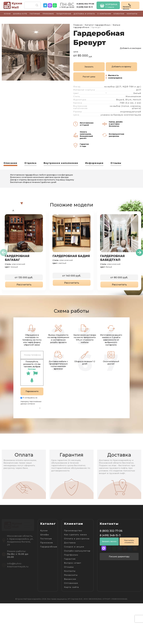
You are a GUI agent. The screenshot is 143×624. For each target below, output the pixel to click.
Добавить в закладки (130, 48)
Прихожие (48, 14)
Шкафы (44, 534)
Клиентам (118, 14)
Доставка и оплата (84, 14)
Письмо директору (119, 556)
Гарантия (70, 558)
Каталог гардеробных (98, 25)
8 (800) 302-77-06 (85, 4)
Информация (94, 163)
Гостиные (35, 14)
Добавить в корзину (121, 66)
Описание (10, 163)
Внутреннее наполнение (61, 163)
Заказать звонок (109, 541)
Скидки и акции (74, 546)
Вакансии (70, 579)
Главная (78, 25)
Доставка (70, 542)
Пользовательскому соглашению (29, 411)
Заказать (88, 66)
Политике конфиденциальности (30, 407)
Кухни (7, 14)
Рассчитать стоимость (129, 541)
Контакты (132, 14)
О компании (104, 14)
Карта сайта (71, 587)
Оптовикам (71, 583)
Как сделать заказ (75, 534)
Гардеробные (63, 14)
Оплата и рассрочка (77, 538)
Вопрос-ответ (72, 562)
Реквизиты (71, 575)
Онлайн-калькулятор (77, 550)
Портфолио (71, 554)
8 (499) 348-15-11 (84, 7)
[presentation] (3, 252)
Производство (73, 530)
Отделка (30, 163)
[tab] (10, 164)
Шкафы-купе (20, 14)
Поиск (37, 5)
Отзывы (116, 163)
